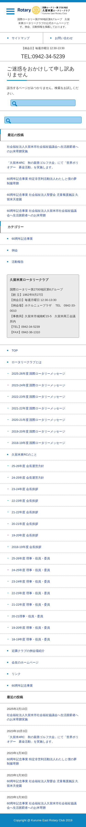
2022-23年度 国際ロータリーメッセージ (38, 396)
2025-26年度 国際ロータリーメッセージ (38, 373)
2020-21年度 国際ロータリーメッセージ (38, 420)
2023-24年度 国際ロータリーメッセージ (38, 385)
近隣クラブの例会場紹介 (28, 650)
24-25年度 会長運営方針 (28, 477)
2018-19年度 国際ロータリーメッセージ (38, 443)
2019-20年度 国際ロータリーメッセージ (38, 431)
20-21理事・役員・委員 (27, 616)
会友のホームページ (25, 662)
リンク (16, 674)
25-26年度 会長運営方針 (28, 466)
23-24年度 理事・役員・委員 (31, 581)
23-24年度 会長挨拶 (25, 489)
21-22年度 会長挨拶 (25, 512)
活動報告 (18, 261)
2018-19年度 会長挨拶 (26, 547)
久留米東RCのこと (24, 454)
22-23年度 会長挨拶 (25, 500)
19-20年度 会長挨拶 (25, 535)
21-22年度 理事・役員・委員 (31, 604)
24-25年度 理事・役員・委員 (31, 570)
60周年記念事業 (22, 238)
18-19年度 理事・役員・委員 (31, 639)
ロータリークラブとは (27, 362)
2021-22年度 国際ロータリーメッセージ (38, 408)
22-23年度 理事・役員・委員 (31, 593)
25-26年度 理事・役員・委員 (31, 558)
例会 (15, 250)
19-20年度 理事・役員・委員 (31, 627)
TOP (15, 350)
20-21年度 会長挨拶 (25, 524)
